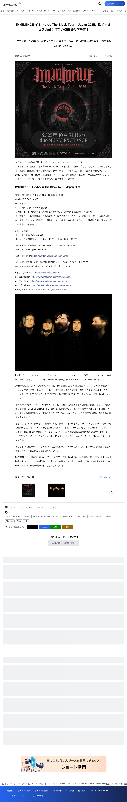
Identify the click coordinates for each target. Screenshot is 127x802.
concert (26, 517)
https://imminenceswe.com (47, 273)
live (84, 517)
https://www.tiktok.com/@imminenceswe (48, 289)
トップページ (9, 784)
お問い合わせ (37, 796)
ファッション (108, 11)
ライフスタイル (26, 507)
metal (90, 517)
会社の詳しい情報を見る (63, 543)
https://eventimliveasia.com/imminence (50, 256)
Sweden (109, 517)
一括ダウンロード (103, 477)
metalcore (99, 517)
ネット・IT (95, 11)
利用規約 (81, 791)
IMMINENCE (67, 517)
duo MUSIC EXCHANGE (41, 517)
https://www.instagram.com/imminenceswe (51, 277)
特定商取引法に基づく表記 (63, 791)
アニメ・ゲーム (43, 11)
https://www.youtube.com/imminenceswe (50, 281)
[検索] (99, 3)
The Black (9, 521)
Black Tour (17, 517)
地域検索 (10, 11)
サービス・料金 (24, 791)
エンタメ (20, 11)
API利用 (24, 796)
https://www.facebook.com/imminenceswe (51, 285)
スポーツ (30, 11)
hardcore (56, 517)
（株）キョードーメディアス (100, 56)
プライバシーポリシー (98, 791)
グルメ (86, 11)
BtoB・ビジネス (58, 11)
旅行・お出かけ (74, 11)
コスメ (119, 11)
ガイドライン (11, 796)
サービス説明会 (41, 791)
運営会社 (10, 791)
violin (26, 521)
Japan (77, 517)
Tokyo (19, 521)
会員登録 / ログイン (115, 4)
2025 (8, 517)
